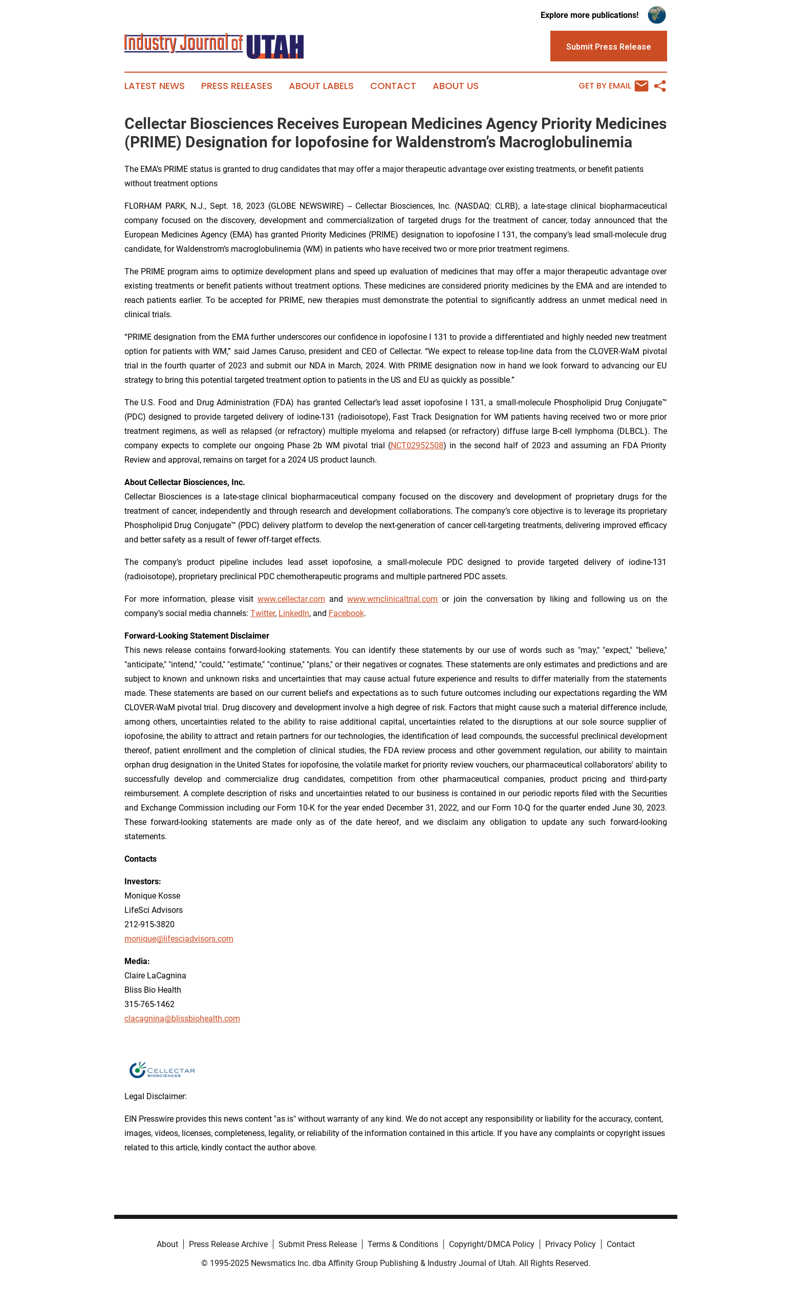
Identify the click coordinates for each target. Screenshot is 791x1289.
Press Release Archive (228, 1244)
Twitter (262, 613)
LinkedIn (294, 613)
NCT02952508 (417, 445)
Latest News (154, 86)
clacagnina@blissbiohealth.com (182, 1018)
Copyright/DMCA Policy (492, 1244)
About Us (456, 86)
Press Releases (236, 86)
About (167, 1244)
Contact (393, 86)
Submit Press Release (318, 1244)
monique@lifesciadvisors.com (178, 939)
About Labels (321, 86)
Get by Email (614, 86)
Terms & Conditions (403, 1244)
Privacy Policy (570, 1244)
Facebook (346, 613)
